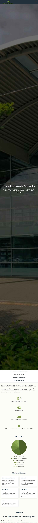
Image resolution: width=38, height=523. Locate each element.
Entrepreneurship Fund (19, 380)
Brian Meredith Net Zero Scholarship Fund (19, 372)
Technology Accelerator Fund (19, 377)
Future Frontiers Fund (19, 374)
